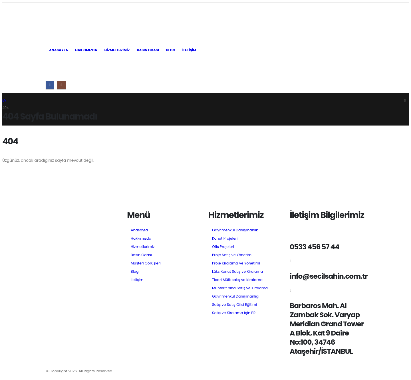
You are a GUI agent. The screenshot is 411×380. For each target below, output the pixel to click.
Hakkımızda (86, 50)
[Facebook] (50, 85)
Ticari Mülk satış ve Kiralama (237, 279)
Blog (170, 50)
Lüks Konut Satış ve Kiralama (237, 271)
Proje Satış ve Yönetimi (232, 254)
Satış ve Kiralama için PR (233, 312)
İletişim (189, 50)
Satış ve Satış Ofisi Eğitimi (234, 304)
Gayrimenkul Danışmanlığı (235, 296)
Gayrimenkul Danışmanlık (235, 230)
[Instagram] (61, 85)
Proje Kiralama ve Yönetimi (236, 263)
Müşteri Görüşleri (146, 263)
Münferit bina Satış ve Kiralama (240, 288)
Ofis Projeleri (223, 246)
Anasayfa (58, 50)
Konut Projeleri (224, 238)
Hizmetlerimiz (117, 50)
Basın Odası (148, 50)
